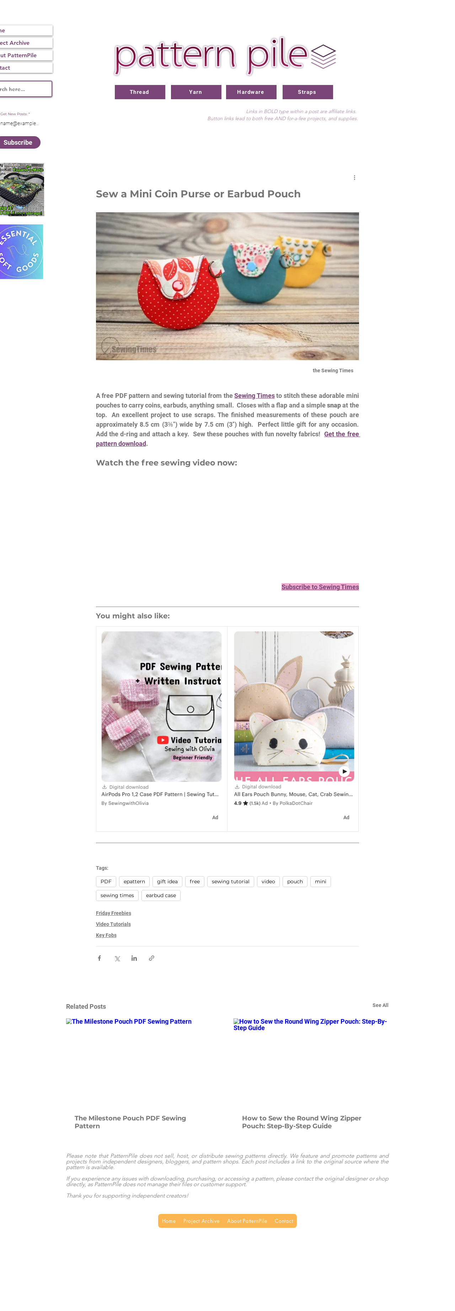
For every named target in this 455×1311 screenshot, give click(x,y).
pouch (295, 881)
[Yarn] (196, 92)
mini (320, 881)
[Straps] (308, 92)
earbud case (161, 895)
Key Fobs (106, 935)
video (268, 881)
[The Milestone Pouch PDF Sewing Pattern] (143, 1062)
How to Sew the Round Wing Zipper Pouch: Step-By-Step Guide (302, 1122)
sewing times (117, 895)
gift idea (167, 881)
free (195, 881)
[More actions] (354, 177)
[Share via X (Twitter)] (116, 958)
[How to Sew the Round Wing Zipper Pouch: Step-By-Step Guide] (311, 1062)
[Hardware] (251, 92)
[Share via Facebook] (99, 958)
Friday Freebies (113, 913)
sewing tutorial (231, 881)
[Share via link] (151, 958)
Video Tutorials (113, 924)
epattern (134, 881)
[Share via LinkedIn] (134, 958)
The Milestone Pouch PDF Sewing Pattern (130, 1122)
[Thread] (140, 92)
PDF (106, 881)
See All (381, 1005)
